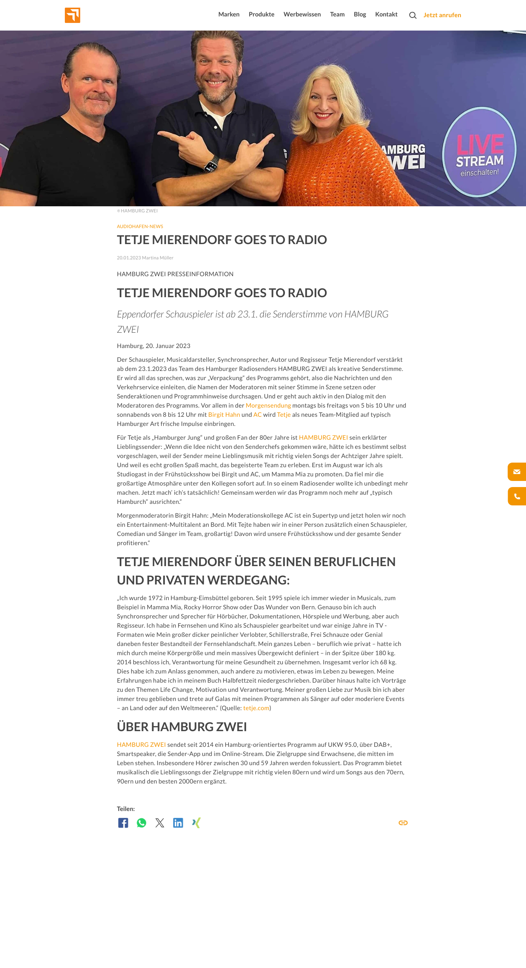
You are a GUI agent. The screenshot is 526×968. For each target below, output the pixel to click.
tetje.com (256, 708)
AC (257, 414)
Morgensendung (268, 405)
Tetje (284, 414)
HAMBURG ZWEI (323, 437)
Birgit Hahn (224, 414)
